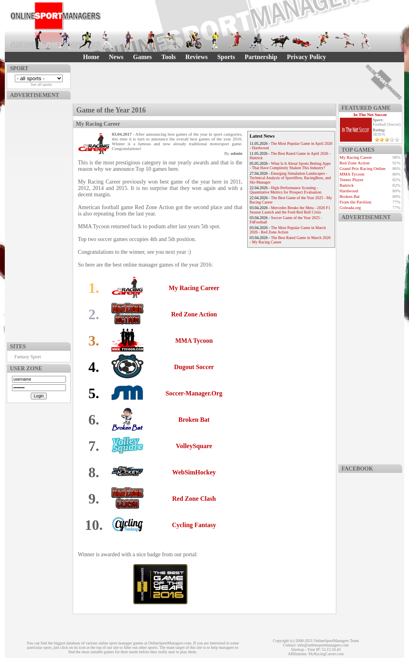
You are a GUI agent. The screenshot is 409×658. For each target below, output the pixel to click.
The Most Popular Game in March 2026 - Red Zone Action (288, 229)
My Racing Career (194, 288)
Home (91, 56)
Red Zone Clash (194, 498)
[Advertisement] (39, 219)
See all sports (41, 84)
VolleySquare (194, 446)
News (116, 56)
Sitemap (297, 649)
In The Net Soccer (370, 114)
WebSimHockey (194, 472)
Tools (168, 56)
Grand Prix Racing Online (362, 168)
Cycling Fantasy (194, 525)
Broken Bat (194, 419)
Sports (226, 56)
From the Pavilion (355, 202)
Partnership (260, 56)
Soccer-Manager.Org (194, 393)
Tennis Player (351, 179)
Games (142, 56)
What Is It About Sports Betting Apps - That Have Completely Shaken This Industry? (290, 165)
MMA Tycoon (194, 340)
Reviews (196, 56)
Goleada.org (350, 207)
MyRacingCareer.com (325, 654)
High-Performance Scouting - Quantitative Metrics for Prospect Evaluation (285, 190)
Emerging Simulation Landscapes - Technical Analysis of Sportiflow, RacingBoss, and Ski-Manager (290, 177)
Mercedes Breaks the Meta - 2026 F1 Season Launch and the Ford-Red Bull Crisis (290, 210)
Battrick (346, 185)
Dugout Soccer (194, 367)
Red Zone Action (194, 314)
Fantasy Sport (27, 357)
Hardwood (349, 190)
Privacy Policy (306, 56)
